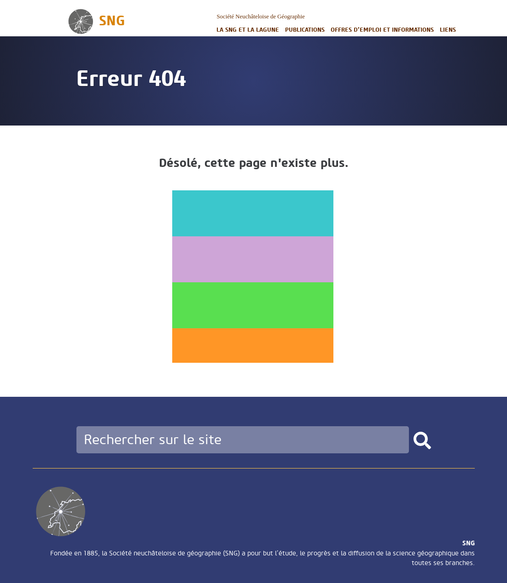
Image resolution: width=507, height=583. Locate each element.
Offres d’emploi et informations (382, 30)
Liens (448, 30)
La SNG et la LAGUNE (247, 30)
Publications (305, 30)
